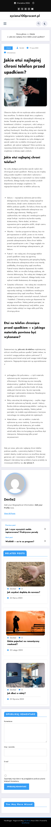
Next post (9, 537)
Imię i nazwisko (25, 751)
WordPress (27, 821)
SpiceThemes (25, 823)
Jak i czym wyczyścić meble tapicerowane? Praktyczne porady (21, 531)
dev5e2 (21, 48)
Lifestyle (8, 48)
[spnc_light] (44, 23)
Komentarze (25, 731)
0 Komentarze (11, 53)
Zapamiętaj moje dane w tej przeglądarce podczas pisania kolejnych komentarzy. (24, 779)
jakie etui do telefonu (26, 349)
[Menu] (5, 24)
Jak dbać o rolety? (16, 693)
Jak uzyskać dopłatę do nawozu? (23, 592)
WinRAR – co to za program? (19, 541)
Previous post (10, 525)
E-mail (25, 765)
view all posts (9, 514)
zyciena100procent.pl (25, 16)
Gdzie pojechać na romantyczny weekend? (23, 643)
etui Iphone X (29, 463)
